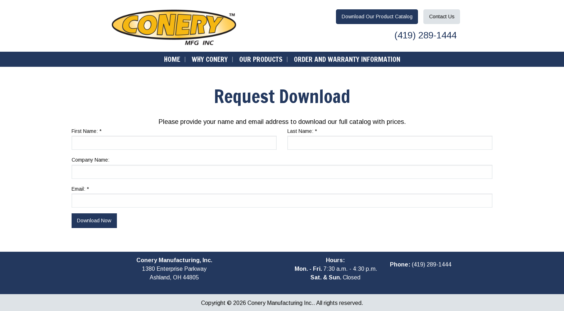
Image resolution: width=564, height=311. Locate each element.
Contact (442, 16)
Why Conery (210, 59)
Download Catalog (377, 16)
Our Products (260, 59)
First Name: (86, 131)
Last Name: (302, 131)
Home (172, 59)
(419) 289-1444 (424, 35)
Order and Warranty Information (347, 59)
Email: (80, 189)
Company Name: (90, 160)
